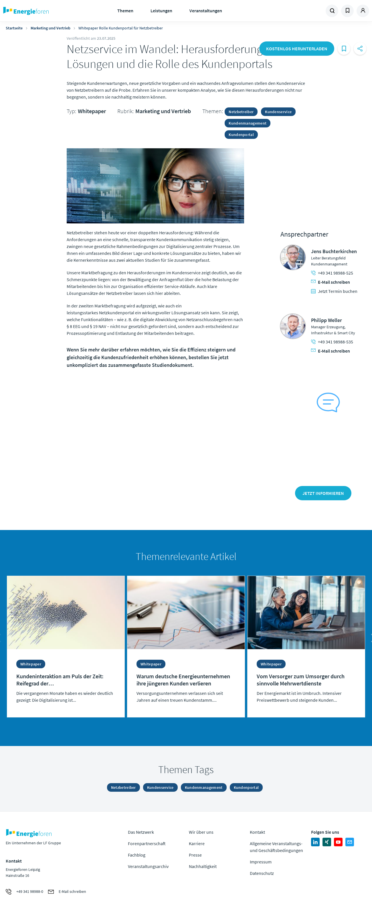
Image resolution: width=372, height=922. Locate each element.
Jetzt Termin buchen (334, 291)
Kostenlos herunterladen (296, 48)
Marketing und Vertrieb (50, 28)
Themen (125, 10)
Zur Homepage (43, 10)
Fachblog (136, 855)
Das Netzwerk (141, 832)
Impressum (261, 862)
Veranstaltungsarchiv (148, 866)
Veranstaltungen (205, 10)
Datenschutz (262, 873)
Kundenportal (241, 134)
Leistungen (161, 10)
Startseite (14, 28)
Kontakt (257, 832)
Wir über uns (201, 832)
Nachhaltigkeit (203, 866)
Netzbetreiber (241, 111)
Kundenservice (278, 111)
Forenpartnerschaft (147, 843)
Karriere (197, 843)
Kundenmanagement (247, 123)
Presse (195, 855)
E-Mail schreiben (330, 282)
